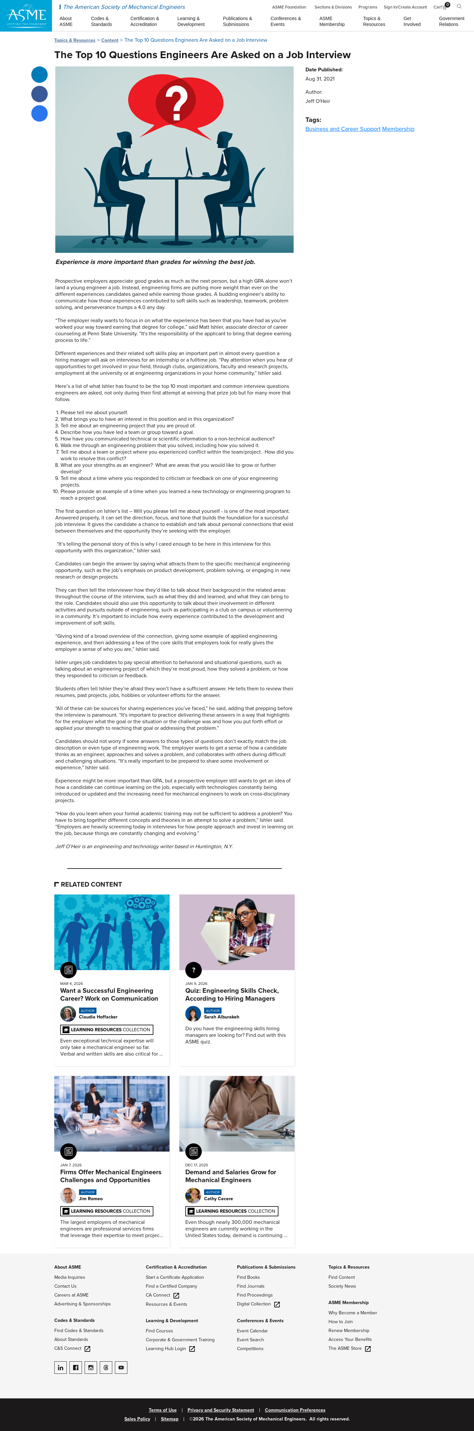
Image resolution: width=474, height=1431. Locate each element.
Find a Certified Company (171, 1286)
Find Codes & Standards (79, 1330)
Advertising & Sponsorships (82, 1304)
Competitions (250, 1348)
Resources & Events (166, 1304)
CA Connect (162, 1295)
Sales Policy (137, 1419)
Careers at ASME (71, 1295)
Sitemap (169, 1419)
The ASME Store (350, 1348)
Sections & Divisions (333, 7)
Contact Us (65, 1286)
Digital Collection (258, 1304)
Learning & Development (172, 1321)
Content (109, 40)
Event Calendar (252, 1331)
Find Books (248, 1277)
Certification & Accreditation (176, 1267)
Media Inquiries (69, 1277)
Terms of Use (163, 1410)
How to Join (341, 1321)
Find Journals (251, 1286)
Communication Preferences (295, 1410)
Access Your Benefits (350, 1339)
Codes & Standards (74, 1320)
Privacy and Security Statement (221, 1410)
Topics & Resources (74, 40)
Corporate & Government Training (180, 1340)
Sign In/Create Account (405, 7)
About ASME (67, 1267)
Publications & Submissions (266, 1267)
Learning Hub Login (170, 1348)
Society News (342, 1286)
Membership (398, 128)
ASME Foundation (289, 7)
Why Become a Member (353, 1313)
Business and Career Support (343, 128)
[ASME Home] (26, 16)
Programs (367, 7)
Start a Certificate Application (175, 1277)
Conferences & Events (260, 1321)
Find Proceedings (255, 1295)
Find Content (342, 1277)
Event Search (250, 1340)
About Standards (71, 1339)
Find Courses (159, 1331)
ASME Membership (349, 1302)
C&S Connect (72, 1348)
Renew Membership (349, 1330)
